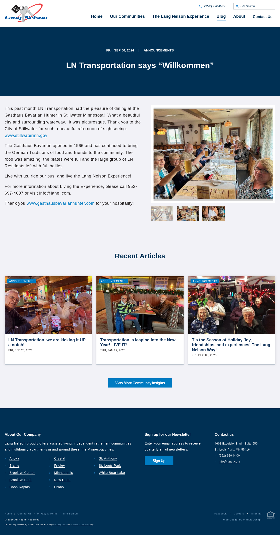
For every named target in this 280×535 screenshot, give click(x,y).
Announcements (21, 281)
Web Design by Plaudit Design (242, 519)
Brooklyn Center (22, 473)
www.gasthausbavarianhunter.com (60, 203)
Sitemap (256, 513)
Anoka (14, 458)
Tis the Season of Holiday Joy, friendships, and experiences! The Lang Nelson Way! (231, 345)
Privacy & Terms (47, 513)
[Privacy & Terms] (270, 516)
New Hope (62, 480)
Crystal (59, 458)
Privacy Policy (61, 525)
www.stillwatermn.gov (26, 135)
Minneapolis (63, 473)
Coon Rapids (19, 487)
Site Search (70, 513)
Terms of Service (80, 525)
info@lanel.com (229, 461)
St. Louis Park (110, 465)
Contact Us (25, 513)
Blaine (14, 465)
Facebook (220, 513)
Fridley (59, 465)
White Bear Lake (112, 473)
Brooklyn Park (20, 480)
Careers (239, 513)
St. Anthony (108, 458)
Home (8, 513)
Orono (59, 487)
